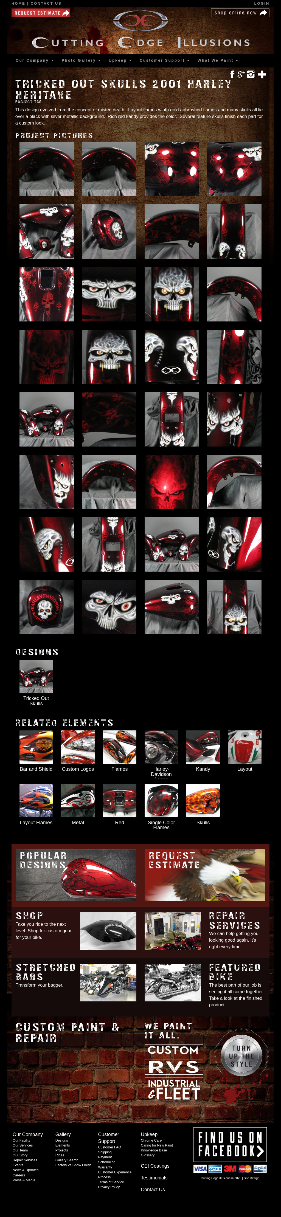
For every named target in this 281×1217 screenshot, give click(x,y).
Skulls (203, 822)
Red (119, 822)
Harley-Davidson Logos (161, 774)
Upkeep (120, 60)
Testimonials (154, 1178)
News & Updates (25, 1170)
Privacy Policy (109, 1187)
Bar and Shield (36, 769)
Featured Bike (235, 972)
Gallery (81, 60)
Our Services (23, 1145)
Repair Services (235, 921)
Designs (61, 1140)
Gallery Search (66, 1160)
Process (104, 1177)
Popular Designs (44, 861)
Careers (19, 1175)
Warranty (105, 1167)
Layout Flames (36, 822)
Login (261, 3)
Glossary (147, 1155)
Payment (105, 1157)
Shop (30, 916)
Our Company (34, 60)
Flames (119, 769)
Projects (61, 1150)
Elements (62, 1145)
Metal (78, 822)
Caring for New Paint (157, 1145)
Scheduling (107, 1162)
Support (164, 60)
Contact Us (46, 3)
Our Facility (21, 1140)
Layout (244, 769)
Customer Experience (115, 1172)
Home (19, 3)
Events (18, 1165)
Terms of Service (111, 1182)
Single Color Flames (161, 825)
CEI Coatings (155, 1166)
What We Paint (218, 60)
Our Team (20, 1150)
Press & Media (24, 1180)
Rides (59, 1155)
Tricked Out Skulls (36, 701)
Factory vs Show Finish (73, 1165)
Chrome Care (151, 1140)
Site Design (251, 1178)
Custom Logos (78, 769)
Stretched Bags (46, 972)
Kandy (203, 769)
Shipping (105, 1152)
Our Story (20, 1155)
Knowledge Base (154, 1150)
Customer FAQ (109, 1147)
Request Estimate (175, 861)
